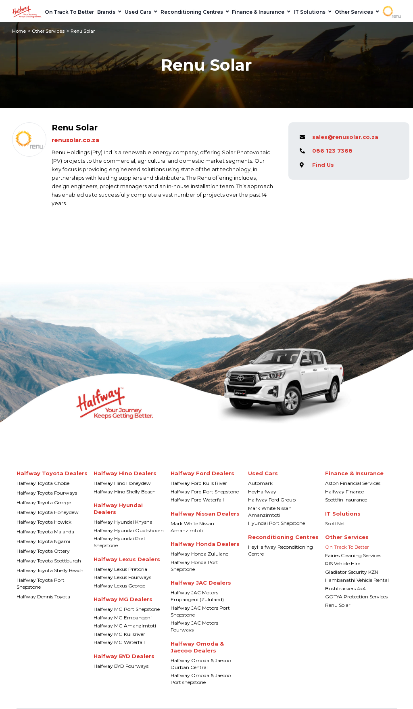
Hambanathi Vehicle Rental (357, 580)
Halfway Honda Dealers (205, 544)
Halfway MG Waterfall (119, 642)
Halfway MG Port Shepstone (127, 609)
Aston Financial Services (352, 483)
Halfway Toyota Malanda (45, 532)
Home (19, 31)
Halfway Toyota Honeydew (48, 512)
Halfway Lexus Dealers (127, 559)
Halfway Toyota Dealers (52, 473)
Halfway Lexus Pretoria (120, 569)
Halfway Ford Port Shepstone (205, 492)
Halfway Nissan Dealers (205, 513)
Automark (260, 483)
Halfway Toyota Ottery (43, 551)
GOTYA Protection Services (356, 597)
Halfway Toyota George (44, 502)
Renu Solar (337, 605)
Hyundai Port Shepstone (276, 523)
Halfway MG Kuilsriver (119, 634)
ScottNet (335, 523)
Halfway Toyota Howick (44, 522)
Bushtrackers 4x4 (345, 588)
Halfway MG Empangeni (123, 618)
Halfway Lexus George (119, 586)
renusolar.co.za (75, 140)
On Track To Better (347, 547)
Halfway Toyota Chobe (43, 483)
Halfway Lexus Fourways (122, 577)
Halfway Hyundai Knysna (123, 522)
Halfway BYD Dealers (124, 656)
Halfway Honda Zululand (200, 554)
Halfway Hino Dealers (125, 473)
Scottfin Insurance (346, 500)
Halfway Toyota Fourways (47, 493)
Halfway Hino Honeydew (122, 483)
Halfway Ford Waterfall (197, 500)
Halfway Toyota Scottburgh (49, 561)
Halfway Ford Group (272, 500)
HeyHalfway (262, 492)
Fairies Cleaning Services (353, 555)
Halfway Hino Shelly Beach (125, 492)
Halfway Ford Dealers (202, 473)
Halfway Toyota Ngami (43, 541)
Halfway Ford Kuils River (199, 483)
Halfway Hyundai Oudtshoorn (129, 530)
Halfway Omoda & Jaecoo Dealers (197, 647)
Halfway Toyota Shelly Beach (50, 570)
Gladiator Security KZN (351, 572)
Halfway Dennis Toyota (43, 597)
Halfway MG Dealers (123, 599)
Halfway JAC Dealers (201, 582)
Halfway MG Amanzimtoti (125, 626)
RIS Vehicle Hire (342, 563)
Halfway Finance (344, 492)
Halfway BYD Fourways (121, 666)
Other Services (48, 31)
